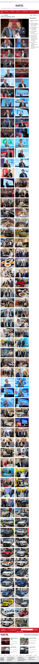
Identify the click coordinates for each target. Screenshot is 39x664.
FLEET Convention (4, 8)
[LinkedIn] (34, 15)
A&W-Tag (29, 658)
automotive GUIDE (31, 657)
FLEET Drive (9, 8)
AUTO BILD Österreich (11, 658)
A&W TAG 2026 (13, 647)
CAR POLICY (18, 11)
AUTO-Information (10, 659)
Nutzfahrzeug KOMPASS (22, 659)
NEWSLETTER (32, 11)
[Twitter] (33, 15)
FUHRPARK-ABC (25, 11)
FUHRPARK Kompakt (21, 658)
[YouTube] (36, 15)
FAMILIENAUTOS (20, 657)
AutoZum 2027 (32, 647)
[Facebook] (31, 15)
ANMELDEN (35, 629)
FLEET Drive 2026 (32, 638)
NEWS (2, 11)
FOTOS (2, 12)
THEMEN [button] (6, 11)
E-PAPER (12, 11)
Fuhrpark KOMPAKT (25, 8)
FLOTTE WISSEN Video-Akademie (16, 8)
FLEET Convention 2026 (14, 639)
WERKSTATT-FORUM (21, 660)
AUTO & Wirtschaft (10, 657)
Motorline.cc (9, 660)
